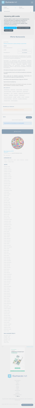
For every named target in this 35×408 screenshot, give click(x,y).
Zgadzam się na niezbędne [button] (23, 27)
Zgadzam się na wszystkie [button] (10, 27)
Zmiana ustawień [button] (8, 30)
